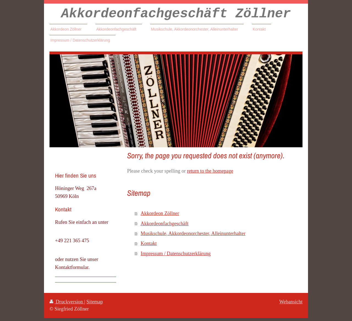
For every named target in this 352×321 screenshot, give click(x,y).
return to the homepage (210, 174)
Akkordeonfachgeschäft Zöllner (176, 15)
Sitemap (94, 305)
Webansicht (290, 305)
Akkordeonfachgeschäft (164, 226)
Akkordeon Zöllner (160, 216)
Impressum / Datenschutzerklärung (176, 256)
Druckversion (67, 305)
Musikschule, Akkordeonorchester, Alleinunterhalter (193, 236)
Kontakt (149, 246)
